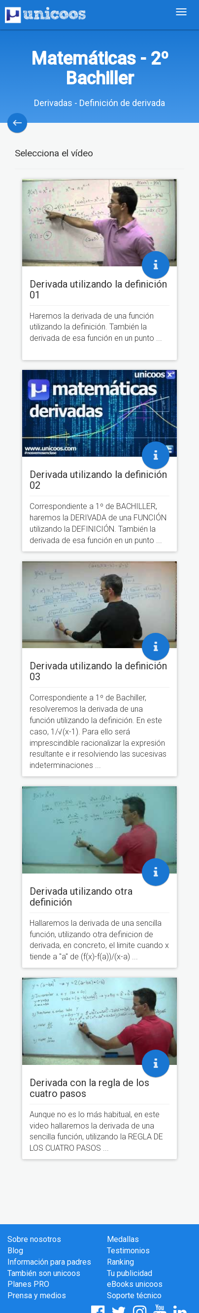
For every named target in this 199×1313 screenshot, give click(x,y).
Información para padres (49, 1262)
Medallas (123, 1239)
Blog (15, 1250)
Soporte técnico (134, 1295)
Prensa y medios (36, 1295)
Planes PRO (28, 1284)
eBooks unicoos (135, 1284)
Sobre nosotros (34, 1239)
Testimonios (128, 1250)
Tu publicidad (129, 1273)
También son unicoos (43, 1273)
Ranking (120, 1262)
